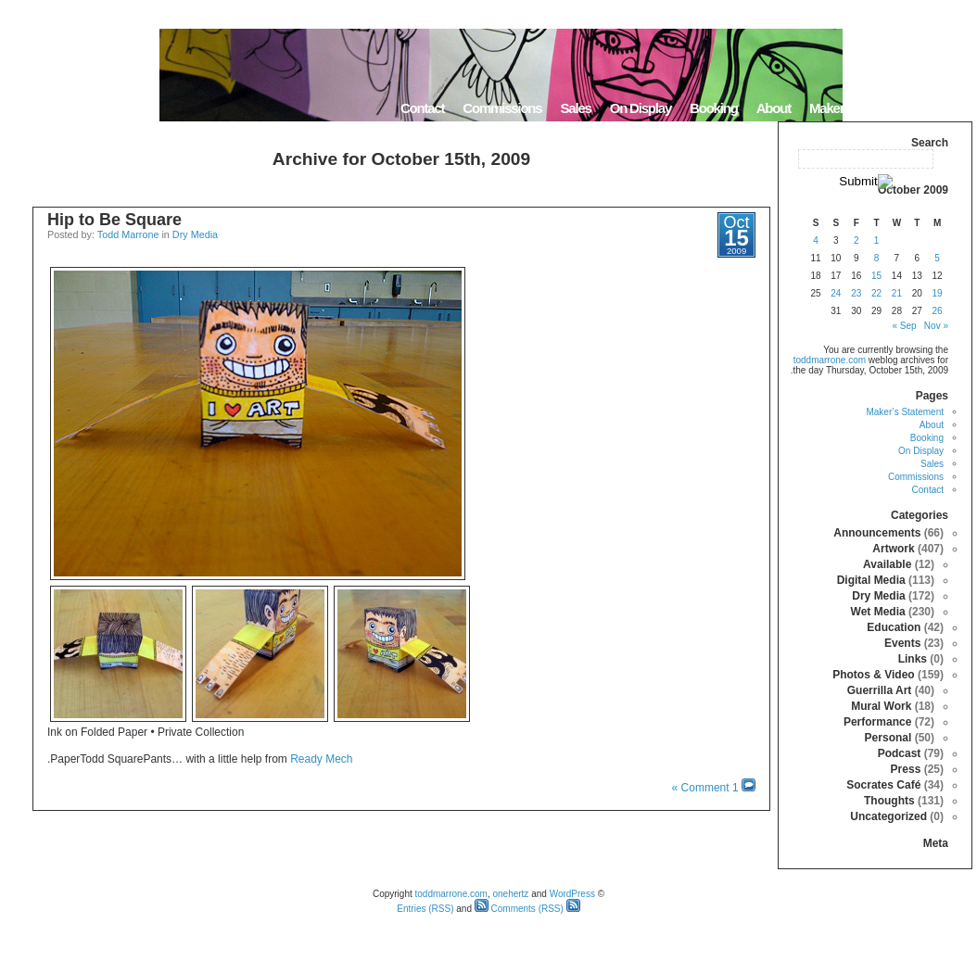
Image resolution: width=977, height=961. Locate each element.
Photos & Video (873, 674)
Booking (714, 108)
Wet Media (878, 611)
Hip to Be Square (114, 219)
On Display (640, 108)
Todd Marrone (128, 234)
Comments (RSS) (519, 909)
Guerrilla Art (879, 690)
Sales (575, 108)
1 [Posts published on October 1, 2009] (877, 240)
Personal (888, 737)
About (773, 108)
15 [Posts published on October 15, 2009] (876, 276)
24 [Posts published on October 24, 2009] (836, 293)
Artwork (893, 548)
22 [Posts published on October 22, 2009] (876, 293)
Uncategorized (888, 816)
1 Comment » (705, 787)
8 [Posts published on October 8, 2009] (877, 258)
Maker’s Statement (861, 108)
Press (906, 769)
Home (949, 108)
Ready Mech (321, 758)
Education (893, 627)
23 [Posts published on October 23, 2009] (856, 293)
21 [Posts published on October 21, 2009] (897, 293)
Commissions (502, 108)
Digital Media (871, 580)
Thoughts (889, 800)
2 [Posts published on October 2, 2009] (856, 240)
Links (912, 658)
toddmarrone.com (829, 360)
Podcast (899, 753)
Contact (422, 108)
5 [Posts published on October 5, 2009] (937, 258)
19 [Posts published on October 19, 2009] (938, 293)
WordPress (572, 894)
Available (887, 564)
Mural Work (881, 706)
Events (902, 643)
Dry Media (195, 234)
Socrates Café (883, 784)
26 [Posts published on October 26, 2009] (938, 311)
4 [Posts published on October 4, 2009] (815, 240)
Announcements (876, 532)
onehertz (510, 894)
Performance (877, 721)
